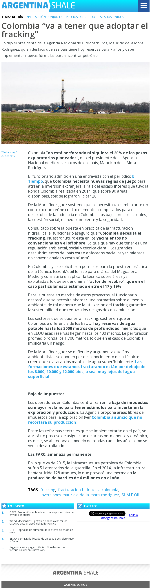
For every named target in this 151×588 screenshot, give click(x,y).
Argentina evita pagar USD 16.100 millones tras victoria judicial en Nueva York (38, 549)
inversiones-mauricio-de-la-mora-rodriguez (79, 494)
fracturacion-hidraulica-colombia (88, 489)
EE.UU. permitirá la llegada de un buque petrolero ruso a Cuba (42, 540)
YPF (28, 17)
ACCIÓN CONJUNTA (48, 17)
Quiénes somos (75, 585)
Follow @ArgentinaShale (119, 516)
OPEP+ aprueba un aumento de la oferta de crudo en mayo (41, 531)
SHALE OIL (131, 494)
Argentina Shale (38, 6)
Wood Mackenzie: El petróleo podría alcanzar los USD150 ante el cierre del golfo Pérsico (38, 522)
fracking (47, 489)
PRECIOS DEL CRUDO (80, 17)
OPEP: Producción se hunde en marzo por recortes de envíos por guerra (42, 513)
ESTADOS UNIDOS (111, 17)
